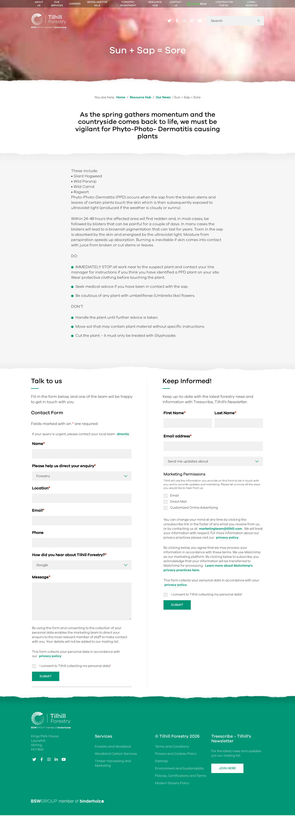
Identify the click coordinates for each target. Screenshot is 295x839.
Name (38, 443)
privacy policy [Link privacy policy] (50, 656)
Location (41, 488)
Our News (163, 97)
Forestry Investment (128, 3)
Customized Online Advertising (194, 508)
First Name (174, 413)
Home (120, 97)
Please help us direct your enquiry (64, 465)
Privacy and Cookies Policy (175, 754)
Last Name (225, 413)
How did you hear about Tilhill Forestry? (69, 554)
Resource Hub (155, 3)
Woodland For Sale (97, 3)
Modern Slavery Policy (172, 783)
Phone (37, 532)
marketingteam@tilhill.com (220, 529)
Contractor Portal (224, 3)
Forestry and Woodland (113, 746)
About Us (39, 3)
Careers (75, 3)
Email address (177, 436)
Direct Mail (178, 502)
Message (41, 577)
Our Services (57, 3)
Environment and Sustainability (179, 768)
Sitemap (161, 761)
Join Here (227, 768)
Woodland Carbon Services (116, 754)
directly (123, 434)
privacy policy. (227, 537)
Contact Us (176, 3)
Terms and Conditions (172, 746)
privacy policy (175, 585)
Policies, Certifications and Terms (180, 776)
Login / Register (252, 3)
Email (38, 510)
